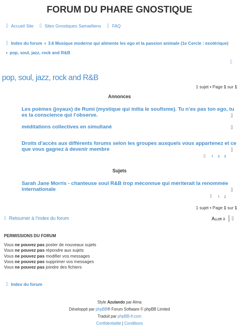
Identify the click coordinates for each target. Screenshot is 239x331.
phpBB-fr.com (130, 316)
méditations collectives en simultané (67, 127)
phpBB (101, 309)
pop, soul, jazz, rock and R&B (50, 77)
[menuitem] (18, 26)
